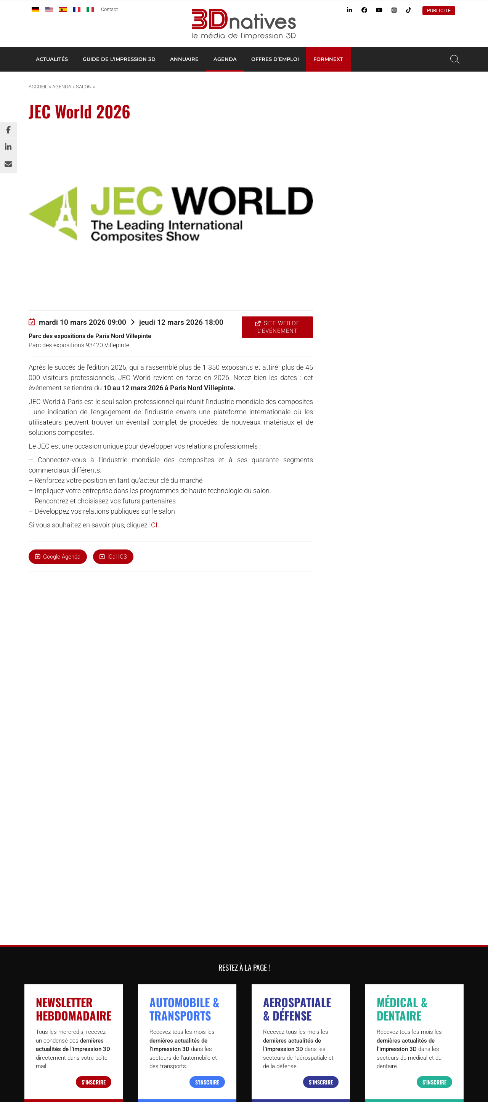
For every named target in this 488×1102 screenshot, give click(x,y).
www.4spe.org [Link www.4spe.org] (87, 1020)
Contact (109, 9)
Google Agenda (61, 556)
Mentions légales (415, 1085)
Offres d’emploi (275, 59)
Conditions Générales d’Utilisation (352, 1085)
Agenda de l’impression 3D (354, 821)
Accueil (38, 86)
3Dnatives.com (100, 913)
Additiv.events (144, 913)
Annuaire (184, 59)
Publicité (439, 10)
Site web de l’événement (278, 327)
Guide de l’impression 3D (119, 59)
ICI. (154, 525)
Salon (84, 86)
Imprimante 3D (339, 795)
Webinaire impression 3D (352, 847)
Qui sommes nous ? (287, 1085)
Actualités (52, 59)
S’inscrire (94, 728)
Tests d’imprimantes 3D (351, 813)
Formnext (328, 59)
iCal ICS (117, 556)
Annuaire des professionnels (356, 804)
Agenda (225, 59)
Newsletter (335, 838)
